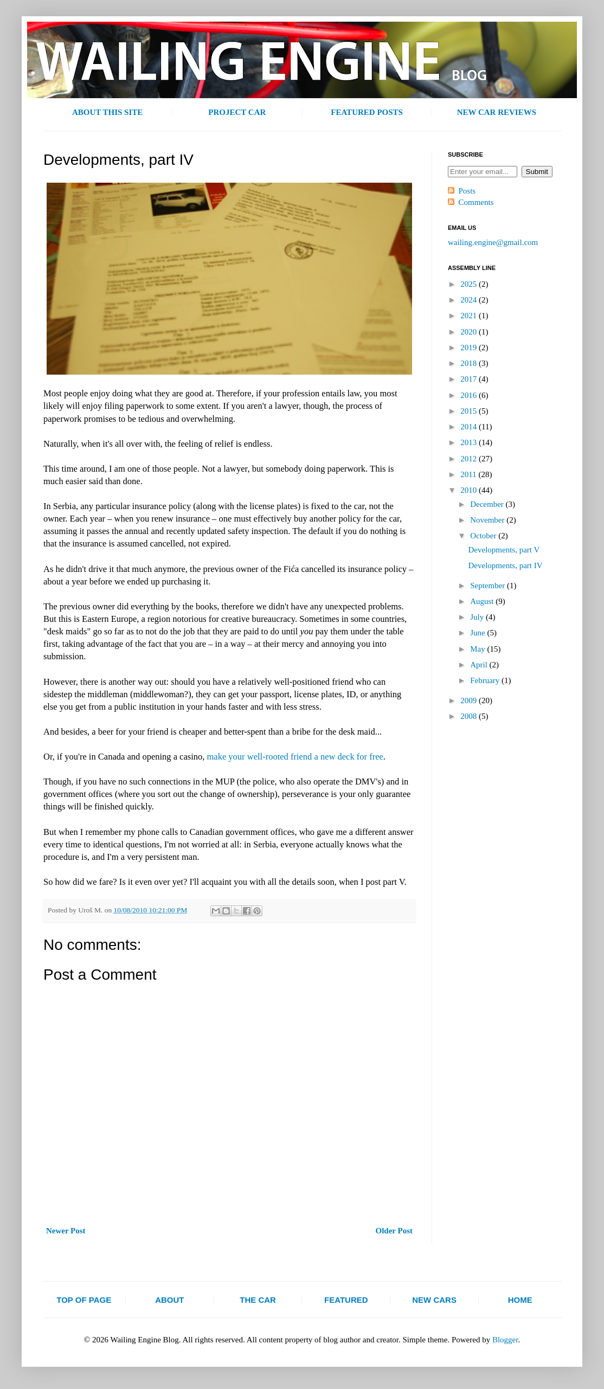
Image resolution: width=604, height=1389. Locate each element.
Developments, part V (504, 549)
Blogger (505, 1339)
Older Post (394, 1230)
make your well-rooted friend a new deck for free (295, 756)
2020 (469, 331)
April (479, 664)
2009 (469, 700)
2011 (469, 474)
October (484, 535)
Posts (467, 191)
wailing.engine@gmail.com (493, 242)
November (488, 520)
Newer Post (66, 1230)
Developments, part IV (505, 565)
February (486, 680)
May (478, 649)
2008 (469, 716)
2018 (469, 363)
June (478, 632)
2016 (469, 395)
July (478, 617)
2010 (469, 490)
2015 (469, 411)
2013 (469, 442)
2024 (469, 299)
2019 (469, 347)
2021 (469, 315)
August (483, 601)
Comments (476, 202)
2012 (469, 458)
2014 (469, 426)
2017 (469, 379)
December (487, 504)
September (488, 585)
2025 (469, 284)
